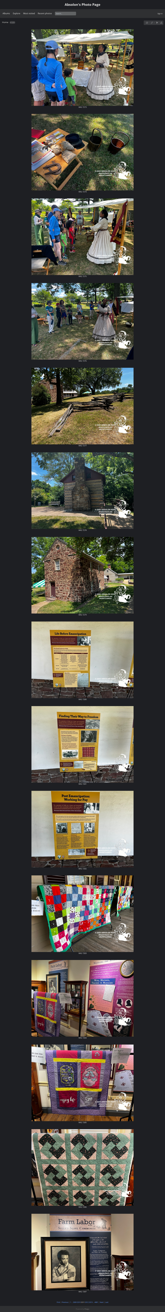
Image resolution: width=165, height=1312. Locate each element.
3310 (79, 1302)
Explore (16, 13)
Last (106, 1302)
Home (5, 22)
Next (102, 1302)
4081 (96, 1302)
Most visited (29, 13)
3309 (75, 1302)
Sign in (160, 13)
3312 (87, 1302)
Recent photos (45, 13)
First (58, 1302)
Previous (65, 1302)
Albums (6, 13)
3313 (91, 1302)
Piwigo (87, 1309)
